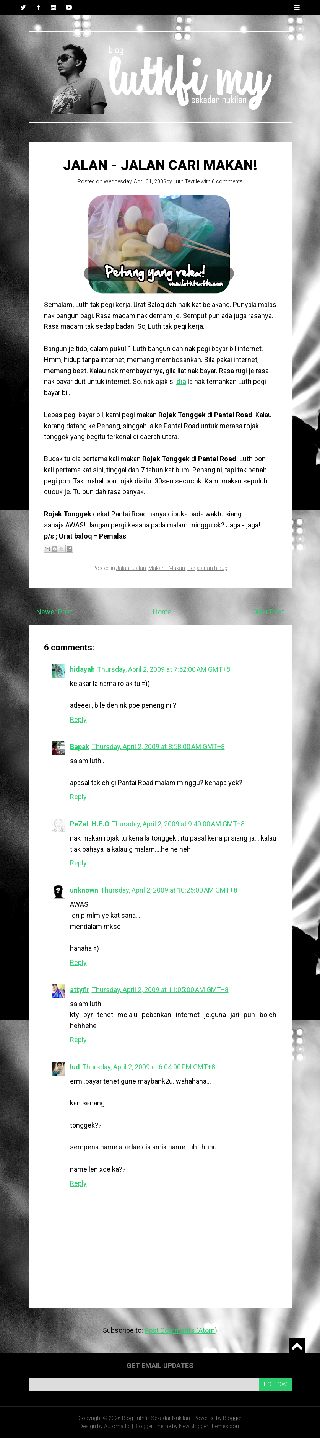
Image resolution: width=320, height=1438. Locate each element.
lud (75, 1067)
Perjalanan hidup (207, 568)
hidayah (82, 669)
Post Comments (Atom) (181, 1330)
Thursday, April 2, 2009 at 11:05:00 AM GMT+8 (160, 990)
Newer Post (54, 612)
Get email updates (160, 1365)
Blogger (232, 1418)
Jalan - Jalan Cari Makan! (160, 165)
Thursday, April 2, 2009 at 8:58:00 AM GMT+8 (158, 747)
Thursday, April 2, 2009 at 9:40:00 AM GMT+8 (178, 824)
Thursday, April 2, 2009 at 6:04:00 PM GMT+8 (148, 1067)
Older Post (268, 612)
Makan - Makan (166, 568)
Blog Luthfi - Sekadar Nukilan (156, 1418)
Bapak (79, 747)
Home (162, 612)
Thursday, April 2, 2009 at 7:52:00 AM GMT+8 (163, 669)
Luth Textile (186, 181)
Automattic (117, 1426)
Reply (78, 719)
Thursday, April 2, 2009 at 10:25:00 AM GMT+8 (169, 890)
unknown (84, 890)
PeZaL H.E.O (89, 824)
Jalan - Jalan (131, 568)
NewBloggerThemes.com (210, 1426)
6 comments (227, 181)
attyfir (79, 990)
